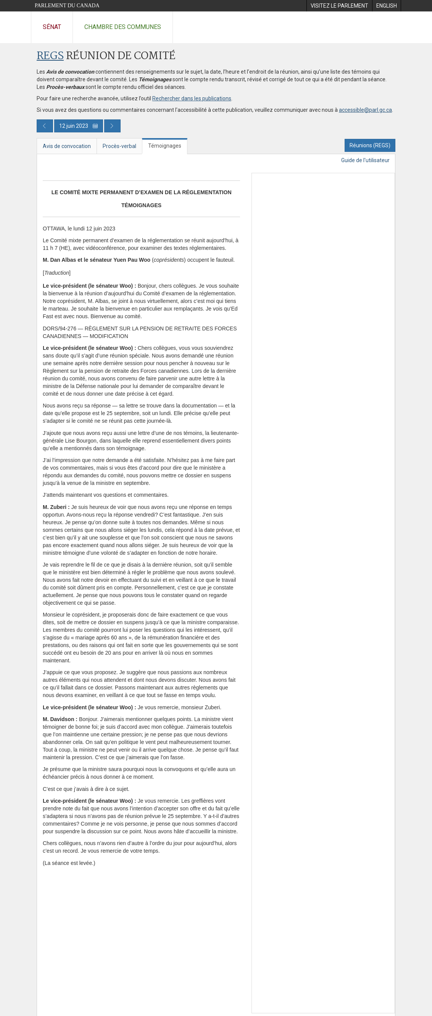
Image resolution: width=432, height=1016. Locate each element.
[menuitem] (339, 5)
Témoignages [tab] (164, 146)
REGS (50, 56)
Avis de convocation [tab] (67, 146)
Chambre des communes (122, 27)
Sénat (52, 27)
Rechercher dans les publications (191, 98)
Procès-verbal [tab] (119, 146)
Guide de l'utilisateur (365, 160)
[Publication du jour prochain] (112, 125)
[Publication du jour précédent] (45, 125)
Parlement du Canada (67, 5)
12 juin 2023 (78, 126)
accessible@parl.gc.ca (365, 110)
